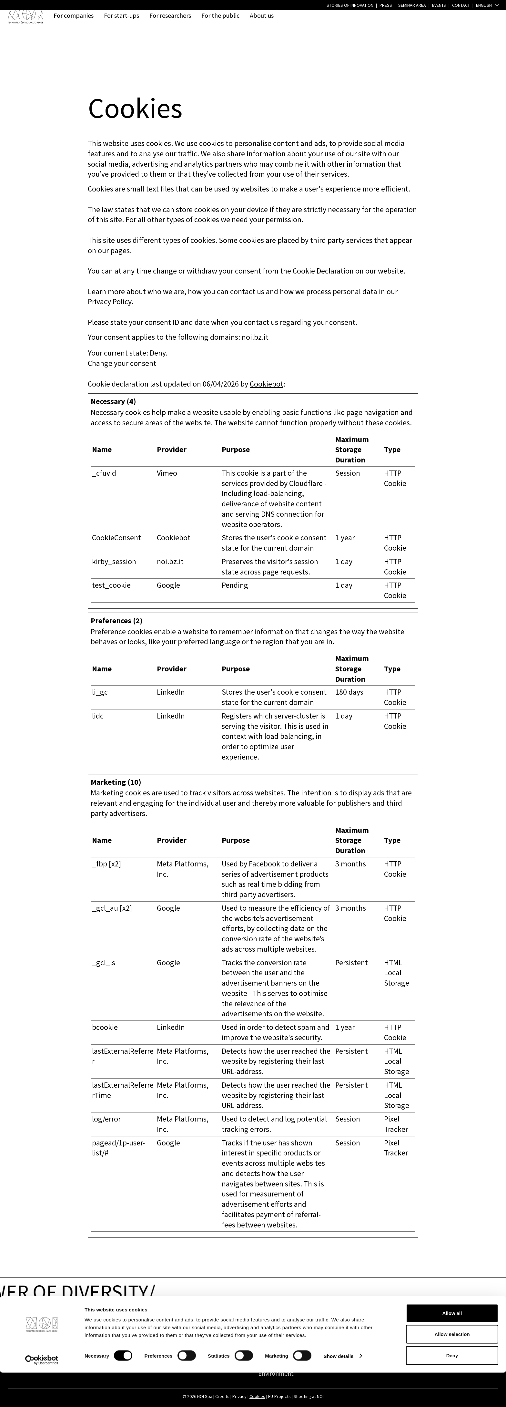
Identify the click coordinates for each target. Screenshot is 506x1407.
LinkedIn (171, 692)
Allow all (452, 1347)
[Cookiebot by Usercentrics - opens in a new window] (42, 1394)
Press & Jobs (349, 1324)
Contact (113, 1324)
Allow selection (452, 1368)
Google (168, 585)
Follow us (423, 1324)
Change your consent (122, 363)
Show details (339, 1390)
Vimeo (167, 473)
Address (37, 1324)
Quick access (272, 1324)
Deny (452, 1389)
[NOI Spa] (25, 15)
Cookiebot (266, 383)
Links (186, 1324)
